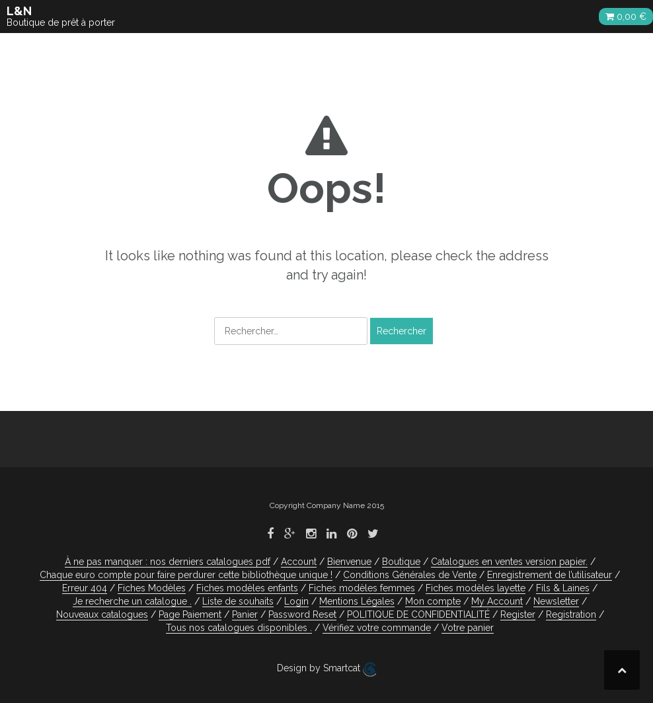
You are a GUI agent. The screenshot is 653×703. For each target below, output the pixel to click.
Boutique (401, 561)
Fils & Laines (563, 588)
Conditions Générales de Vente (410, 575)
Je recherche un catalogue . (132, 601)
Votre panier (468, 627)
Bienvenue (349, 561)
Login (296, 601)
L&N (19, 11)
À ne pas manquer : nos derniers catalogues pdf (167, 561)
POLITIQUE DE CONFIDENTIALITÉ (418, 614)
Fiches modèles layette (475, 588)
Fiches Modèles (152, 588)
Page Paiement (190, 614)
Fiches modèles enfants (247, 588)
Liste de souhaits (238, 601)
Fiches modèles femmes (362, 588)
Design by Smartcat (326, 669)
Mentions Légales (357, 601)
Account (299, 561)
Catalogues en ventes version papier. (509, 561)
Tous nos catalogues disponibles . (239, 627)
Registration (571, 614)
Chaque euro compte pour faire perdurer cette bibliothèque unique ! (186, 575)
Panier (245, 614)
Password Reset (302, 614)
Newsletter (556, 601)
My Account (497, 601)
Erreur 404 (84, 588)
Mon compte (433, 601)
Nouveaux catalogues (102, 614)
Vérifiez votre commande (377, 627)
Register (517, 614)
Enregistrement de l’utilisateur (549, 575)
